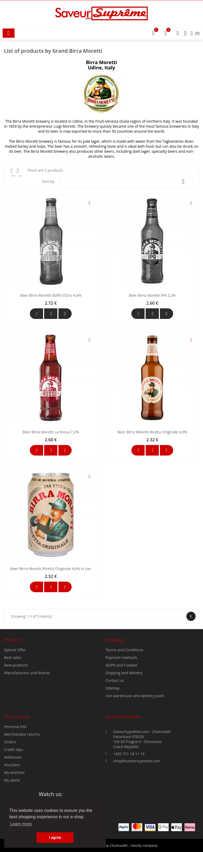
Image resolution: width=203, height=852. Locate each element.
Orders (10, 775)
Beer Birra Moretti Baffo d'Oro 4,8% (50, 357)
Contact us (114, 714)
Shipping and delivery (123, 706)
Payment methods (121, 691)
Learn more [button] (21, 824)
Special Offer (15, 683)
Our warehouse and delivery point (134, 729)
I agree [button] (55, 837)
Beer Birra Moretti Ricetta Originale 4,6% (152, 494)
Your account (17, 751)
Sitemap (112, 722)
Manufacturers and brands (27, 706)
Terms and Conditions (124, 683)
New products (16, 699)
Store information (126, 759)
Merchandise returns (22, 768)
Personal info (15, 760)
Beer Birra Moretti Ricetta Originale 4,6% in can (50, 631)
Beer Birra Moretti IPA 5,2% (152, 357)
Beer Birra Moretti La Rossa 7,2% (50, 494)
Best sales (12, 691)
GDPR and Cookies (121, 699)
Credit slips (13, 783)
